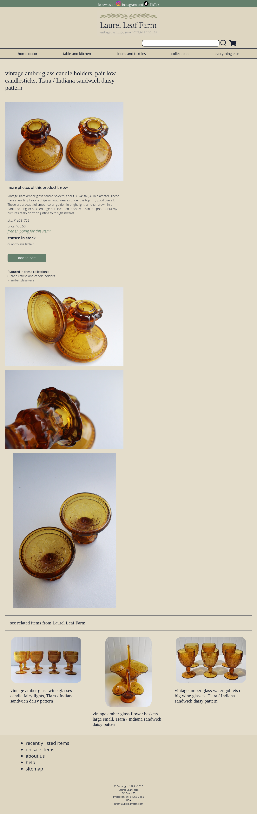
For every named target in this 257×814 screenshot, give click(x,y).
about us (35, 756)
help (30, 762)
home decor (27, 53)
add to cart (27, 258)
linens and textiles (131, 53)
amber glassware (22, 280)
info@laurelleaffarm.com (128, 803)
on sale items (40, 749)
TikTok (154, 5)
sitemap (34, 768)
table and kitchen (77, 53)
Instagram (129, 5)
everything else (227, 53)
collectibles (180, 53)
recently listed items (47, 743)
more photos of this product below (38, 187)
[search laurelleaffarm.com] (224, 43)
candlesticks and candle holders (33, 276)
